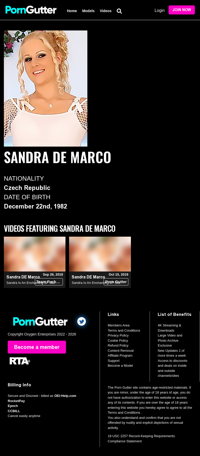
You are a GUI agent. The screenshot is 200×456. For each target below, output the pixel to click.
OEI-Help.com (65, 396)
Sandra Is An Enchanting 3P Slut (30, 283)
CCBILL (14, 411)
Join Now (181, 10)
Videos (106, 11)
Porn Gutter (116, 281)
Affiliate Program (120, 355)
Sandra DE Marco (23, 277)
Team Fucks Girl (49, 281)
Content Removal (121, 351)
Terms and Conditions (124, 330)
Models (88, 11)
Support (114, 361)
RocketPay (16, 401)
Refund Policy (118, 345)
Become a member (37, 347)
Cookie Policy (118, 340)
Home (72, 11)
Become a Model (120, 365)
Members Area (119, 325)
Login (160, 10)
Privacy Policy (118, 335)
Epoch (13, 406)
